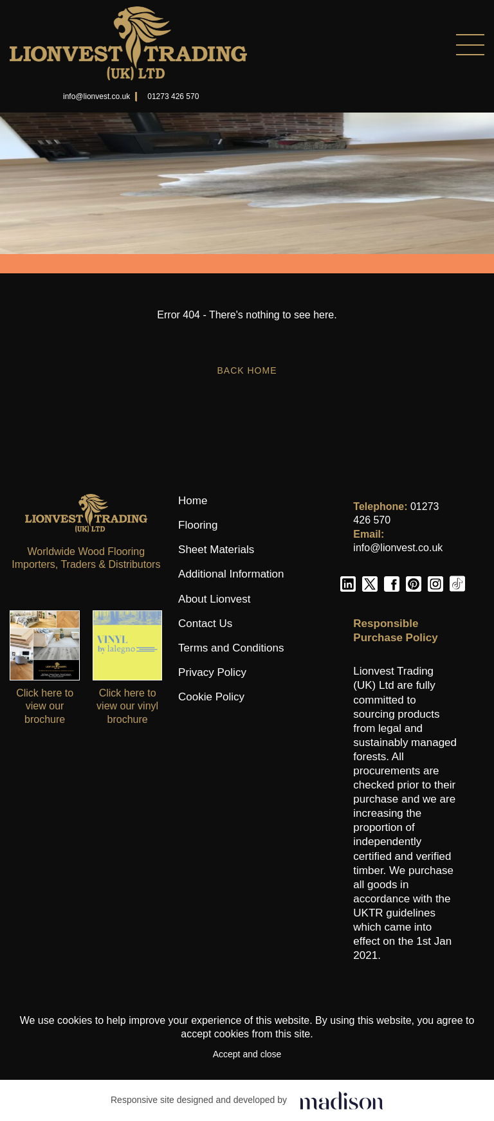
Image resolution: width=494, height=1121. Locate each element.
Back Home (247, 370)
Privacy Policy (212, 672)
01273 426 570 (173, 96)
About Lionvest (214, 599)
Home (192, 501)
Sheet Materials (216, 549)
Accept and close (247, 1054)
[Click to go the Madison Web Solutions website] (341, 1100)
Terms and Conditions (231, 648)
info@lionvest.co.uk (96, 96)
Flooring (197, 525)
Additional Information (231, 574)
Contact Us (205, 623)
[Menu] (365, 44)
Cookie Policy (211, 697)
